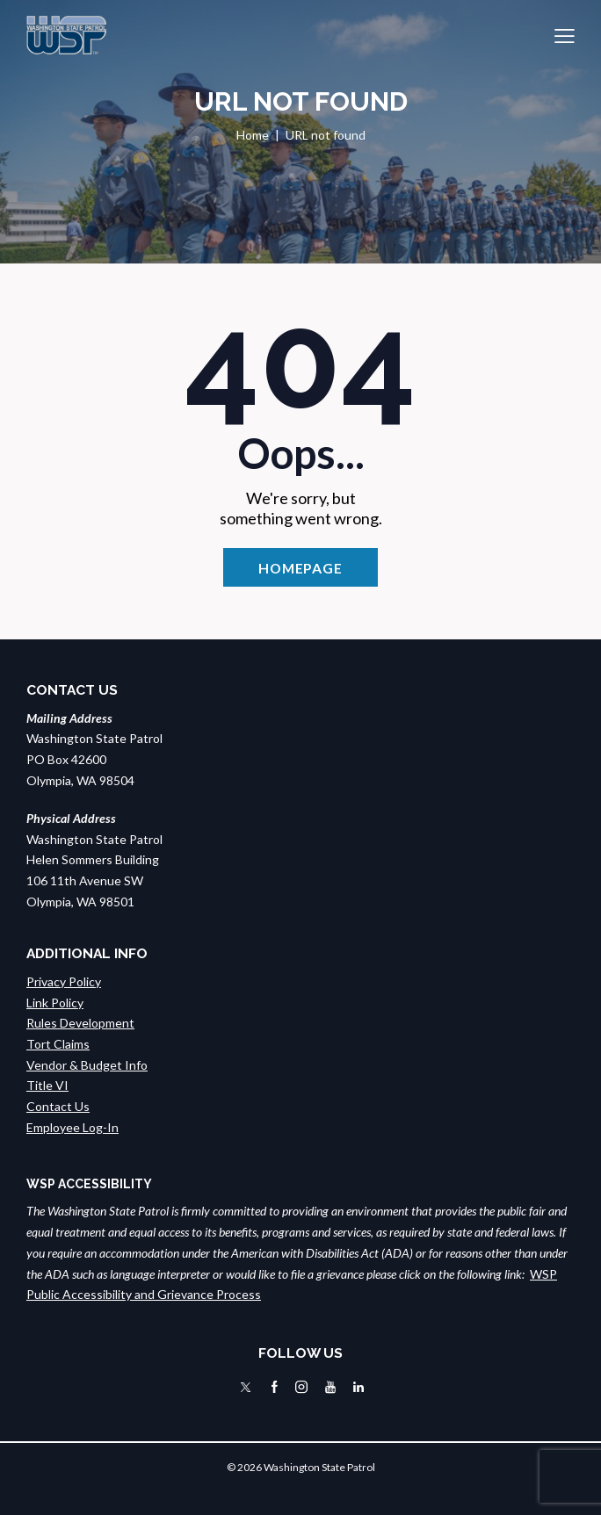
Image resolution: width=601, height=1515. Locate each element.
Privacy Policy (63, 981)
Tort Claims (58, 1043)
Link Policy (54, 1002)
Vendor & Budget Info (87, 1064)
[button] (564, 35)
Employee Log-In (72, 1127)
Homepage (300, 567)
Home (252, 134)
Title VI (47, 1085)
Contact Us (58, 1106)
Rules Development (80, 1022)
